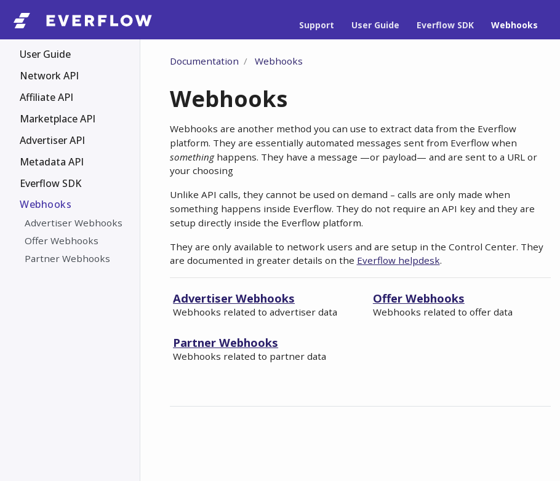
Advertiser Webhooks (73, 223)
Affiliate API (46, 97)
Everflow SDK (50, 183)
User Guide (45, 54)
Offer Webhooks (61, 240)
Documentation (204, 61)
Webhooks (45, 204)
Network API (49, 75)
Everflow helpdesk (398, 260)
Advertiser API (52, 140)
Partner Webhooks (67, 258)
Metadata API (52, 162)
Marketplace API (57, 118)
